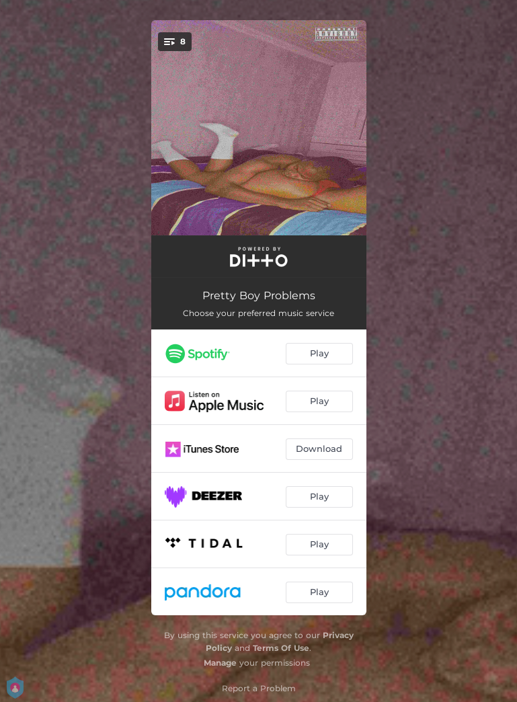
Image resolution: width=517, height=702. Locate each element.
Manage (220, 663)
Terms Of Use (281, 648)
